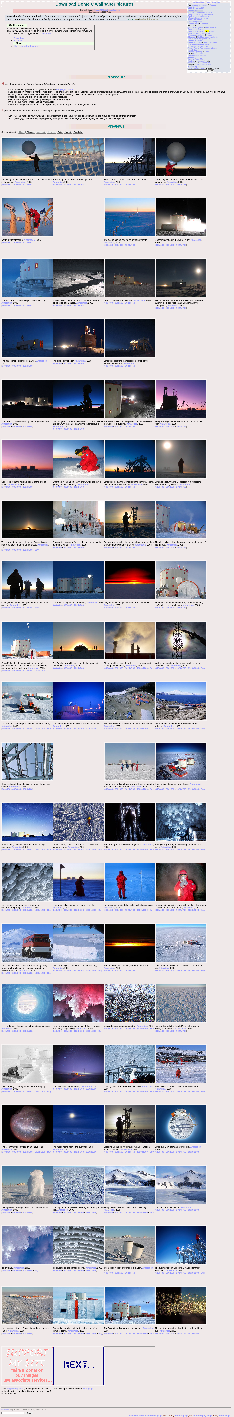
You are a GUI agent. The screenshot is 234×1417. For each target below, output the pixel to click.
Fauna (196, 48)
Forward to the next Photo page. (146, 1415)
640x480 (6, 184)
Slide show (200, 7)
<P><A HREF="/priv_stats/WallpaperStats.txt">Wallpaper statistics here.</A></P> (129, 1376)
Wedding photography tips (207, 37)
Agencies (191, 57)
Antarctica (195, 3)
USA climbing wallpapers (198, 18)
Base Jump (192, 29)
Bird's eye (199, 27)
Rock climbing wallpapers (198, 16)
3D (189, 46)
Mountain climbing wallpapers (200, 12)
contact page (181, 1415)
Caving (200, 29)
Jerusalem (197, 33)
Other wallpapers (195, 22)
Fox (201, 48)
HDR (207, 44)
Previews (18, 40)
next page (88, 1388)
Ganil (195, 54)
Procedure (18, 38)
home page (224, 1415)
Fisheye (191, 27)
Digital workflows (195, 42)
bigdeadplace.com (147, 19)
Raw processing (210, 42)
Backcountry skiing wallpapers (200, 14)
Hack (208, 3)
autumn (207, 48)
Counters (5, 1410)
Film (190, 39)
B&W (197, 24)
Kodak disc (192, 50)
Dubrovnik (192, 31)
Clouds (191, 52)
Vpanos (213, 5)
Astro (206, 52)
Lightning (198, 52)
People (209, 35)
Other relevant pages (196, 68)
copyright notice (64, 89)
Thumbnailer (204, 63)
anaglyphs (195, 46)
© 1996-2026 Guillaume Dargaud (107, 10)
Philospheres (210, 27)
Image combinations (196, 44)
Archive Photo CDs (195, 59)
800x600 (16, 184)
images (195, 5)
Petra (190, 33)
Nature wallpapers (195, 20)
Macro (190, 48)
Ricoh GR (192, 41)
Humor (212, 3)
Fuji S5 (199, 41)
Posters (191, 61)
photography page (202, 1415)
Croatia (200, 31)
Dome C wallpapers (195, 11)
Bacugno (206, 33)
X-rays (201, 54)
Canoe (209, 31)
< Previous (201, 65)
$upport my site (194, 67)
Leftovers (204, 24)
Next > (208, 65)
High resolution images (25, 46)
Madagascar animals (196, 35)
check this (46, 33)
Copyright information (197, 55)
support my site (14, 1388)
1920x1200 (39, 670)
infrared (214, 48)
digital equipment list (202, 39)
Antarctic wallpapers (196, 9)
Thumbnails (192, 63)
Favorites (191, 7)
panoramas (203, 5)
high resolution (206, 46)
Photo (217, 3)
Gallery (191, 24)
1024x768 (28, 184)
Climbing (202, 3)
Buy (36, 550)
